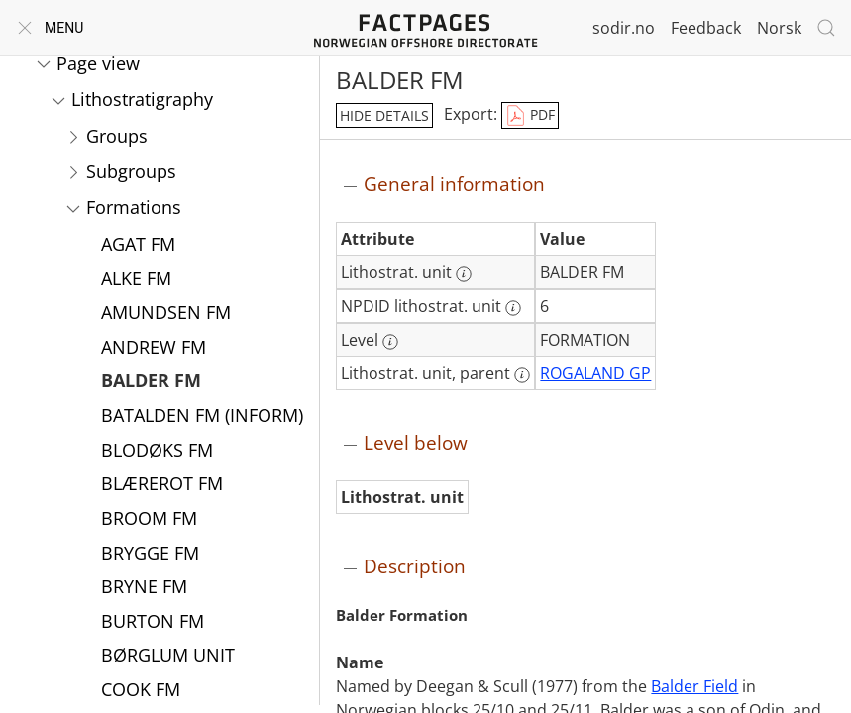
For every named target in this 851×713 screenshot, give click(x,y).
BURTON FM (152, 623)
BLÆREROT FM (162, 485)
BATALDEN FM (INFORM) (202, 417)
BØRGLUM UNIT (168, 656)
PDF (530, 116)
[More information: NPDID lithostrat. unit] (513, 308)
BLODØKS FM (157, 451)
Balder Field (694, 686)
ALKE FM (136, 280)
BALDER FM (151, 382)
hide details (384, 115)
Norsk (779, 28)
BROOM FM (149, 520)
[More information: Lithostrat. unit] (464, 274)
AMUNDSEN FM (166, 314)
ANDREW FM (153, 348)
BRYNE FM (144, 588)
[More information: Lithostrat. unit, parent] (522, 375)
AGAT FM (138, 245)
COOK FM (140, 691)
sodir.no (623, 28)
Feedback (706, 28)
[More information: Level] (390, 342)
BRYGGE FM (150, 554)
